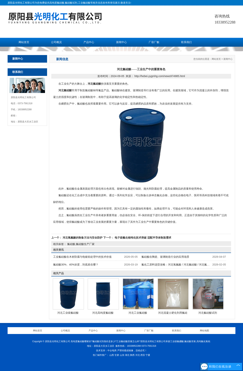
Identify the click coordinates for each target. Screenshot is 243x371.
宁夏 (148, 355)
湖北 (127, 355)
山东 (122, 355)
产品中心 (89, 42)
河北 (137, 355)
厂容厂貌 (154, 42)
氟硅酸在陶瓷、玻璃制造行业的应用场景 (165, 256)
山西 (111, 355)
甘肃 (116, 355)
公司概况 (56, 42)
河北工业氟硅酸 (138, 312)
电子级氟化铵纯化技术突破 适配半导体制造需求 (142, 237)
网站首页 (24, 42)
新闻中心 (121, 42)
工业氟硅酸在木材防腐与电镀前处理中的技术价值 (82, 256)
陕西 (132, 355)
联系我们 (186, 42)
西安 (142, 355)
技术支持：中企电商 (106, 350)
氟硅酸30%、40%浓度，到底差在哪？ (75, 264)
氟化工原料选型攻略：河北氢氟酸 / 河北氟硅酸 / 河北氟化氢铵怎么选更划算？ (187, 264)
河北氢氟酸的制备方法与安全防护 (82, 237)
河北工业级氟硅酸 (68, 312)
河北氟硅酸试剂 (207, 312)
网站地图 (204, 330)
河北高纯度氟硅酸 (103, 312)
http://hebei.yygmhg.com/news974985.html (159, 76)
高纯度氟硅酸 (57, 2)
